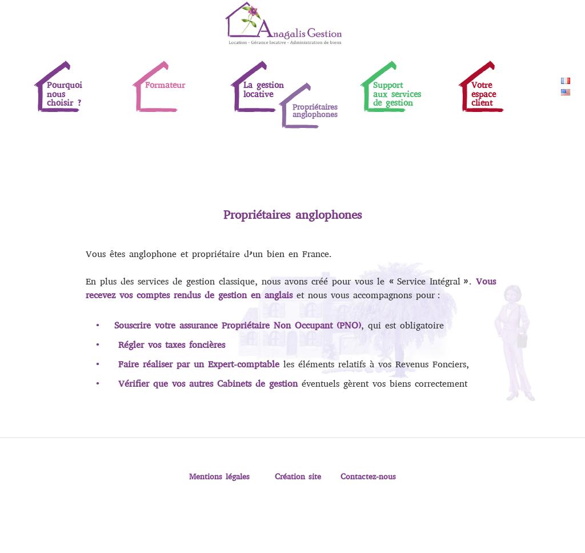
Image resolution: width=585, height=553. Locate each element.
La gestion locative (263, 89)
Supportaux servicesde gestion (397, 94)
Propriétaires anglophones (315, 110)
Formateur (165, 85)
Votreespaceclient (483, 94)
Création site (298, 476)
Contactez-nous (368, 476)
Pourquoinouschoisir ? (64, 94)
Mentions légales (219, 476)
